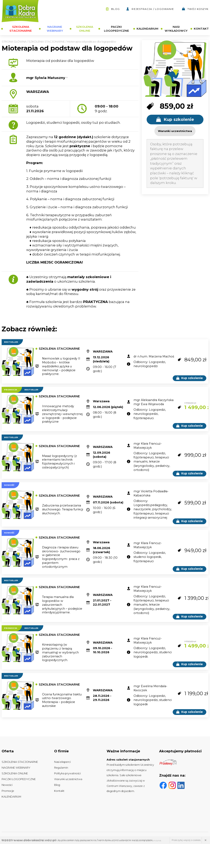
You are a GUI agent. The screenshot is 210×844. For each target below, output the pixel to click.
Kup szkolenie (175, 119)
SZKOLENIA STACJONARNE (20, 28)
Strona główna (14, 41)
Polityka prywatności (67, 773)
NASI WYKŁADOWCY (176, 28)
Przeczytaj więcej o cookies (186, 840)
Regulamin (61, 767)
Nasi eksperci (62, 761)
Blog (113, 8)
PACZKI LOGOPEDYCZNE (116, 28)
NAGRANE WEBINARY (55, 28)
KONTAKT (201, 28)
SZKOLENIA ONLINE (84, 28)
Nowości (7, 784)
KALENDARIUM (147, 28)
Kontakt (59, 790)
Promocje (8, 790)
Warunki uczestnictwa (68, 779)
